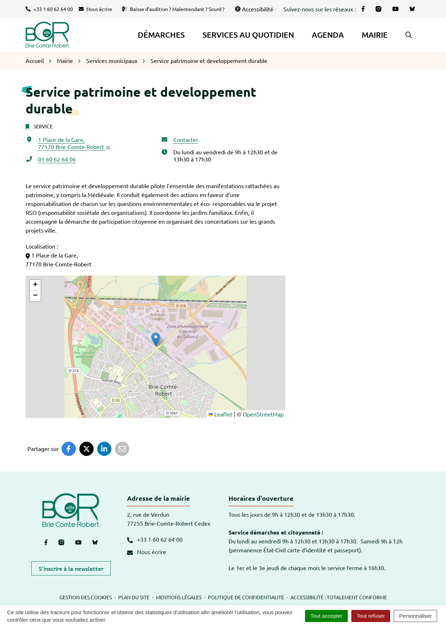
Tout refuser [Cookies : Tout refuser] (371, 616)
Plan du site (133, 597)
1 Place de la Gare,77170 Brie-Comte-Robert (74, 143)
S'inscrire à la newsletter (71, 568)
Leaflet (220, 414)
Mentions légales (178, 597)
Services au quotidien (248, 34)
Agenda (328, 34)
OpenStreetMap (263, 414)
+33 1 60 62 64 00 (155, 539)
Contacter (185, 139)
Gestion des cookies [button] (85, 597)
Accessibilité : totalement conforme (338, 597)
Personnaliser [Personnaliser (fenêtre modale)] (415, 616)
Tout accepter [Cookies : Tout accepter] (326, 616)
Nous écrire (146, 551)
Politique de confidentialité (246, 597)
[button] (409, 35)
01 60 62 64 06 (57, 159)
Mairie (375, 34)
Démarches (161, 34)
